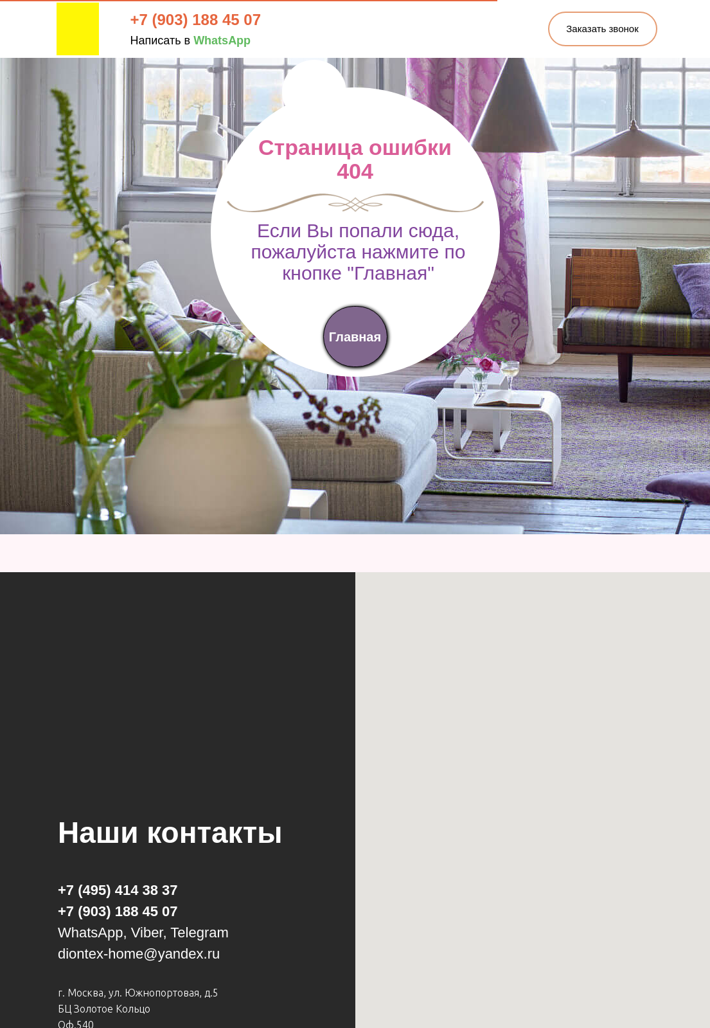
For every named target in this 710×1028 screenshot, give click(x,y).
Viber (147, 932)
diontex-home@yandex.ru (139, 954)
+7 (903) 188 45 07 (196, 19)
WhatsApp (90, 932)
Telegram (199, 932)
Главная (355, 337)
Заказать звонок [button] (602, 28)
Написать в (190, 40)
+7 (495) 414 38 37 (118, 890)
